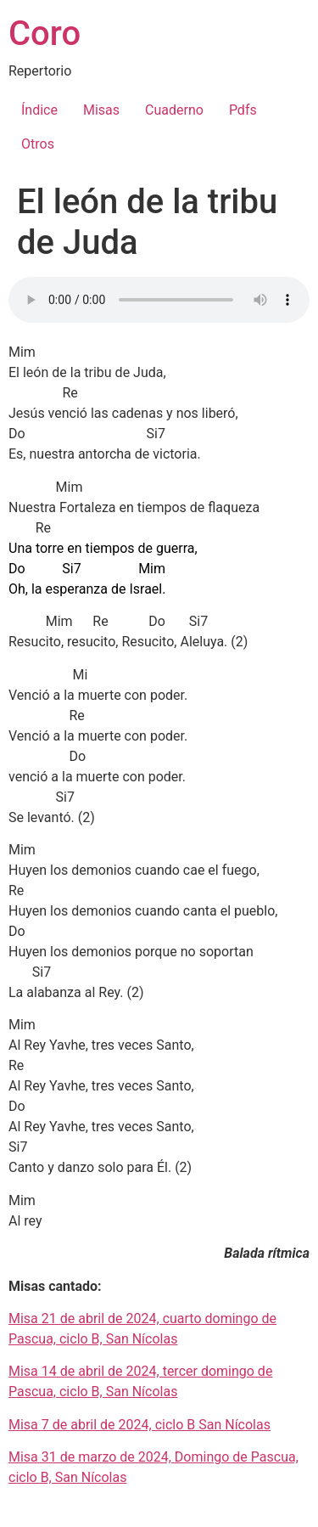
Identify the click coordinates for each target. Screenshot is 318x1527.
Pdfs (243, 110)
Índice (39, 110)
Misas (101, 110)
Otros (37, 144)
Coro (44, 34)
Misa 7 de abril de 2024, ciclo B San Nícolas (139, 1425)
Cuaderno (174, 110)
